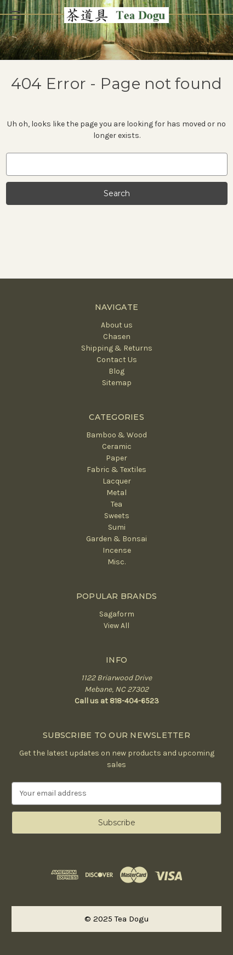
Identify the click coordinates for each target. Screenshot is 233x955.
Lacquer (117, 481)
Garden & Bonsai (116, 538)
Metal (116, 492)
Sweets (116, 515)
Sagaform (116, 614)
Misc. (116, 562)
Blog (116, 371)
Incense (117, 550)
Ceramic (117, 446)
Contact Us (116, 359)
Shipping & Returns (116, 348)
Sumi (117, 527)
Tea (116, 504)
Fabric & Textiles (116, 469)
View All (116, 625)
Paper (116, 458)
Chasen (116, 336)
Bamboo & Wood (116, 435)
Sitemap (117, 382)
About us (117, 325)
